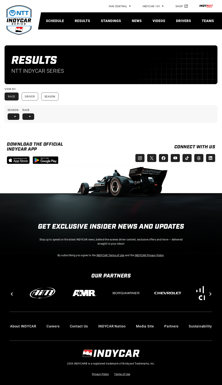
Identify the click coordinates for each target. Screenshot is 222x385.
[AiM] (42, 293)
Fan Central (118, 6)
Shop (181, 6)
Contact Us (79, 326)
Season (49, 96)
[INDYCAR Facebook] (162, 158)
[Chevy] (167, 293)
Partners (171, 326)
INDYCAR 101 (151, 6)
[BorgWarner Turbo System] (126, 293)
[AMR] (84, 293)
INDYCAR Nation (112, 326)
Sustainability (200, 326)
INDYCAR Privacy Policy (149, 255)
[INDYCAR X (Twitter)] (149, 158)
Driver (30, 96)
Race (11, 96)
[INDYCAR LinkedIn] (210, 158)
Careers (53, 326)
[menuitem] (55, 21)
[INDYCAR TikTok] (186, 158)
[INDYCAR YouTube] (174, 158)
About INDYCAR (23, 326)
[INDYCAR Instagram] (137, 158)
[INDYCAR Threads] (198, 158)
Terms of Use (122, 374)
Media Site (145, 326)
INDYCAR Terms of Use (110, 255)
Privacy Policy (100, 374)
